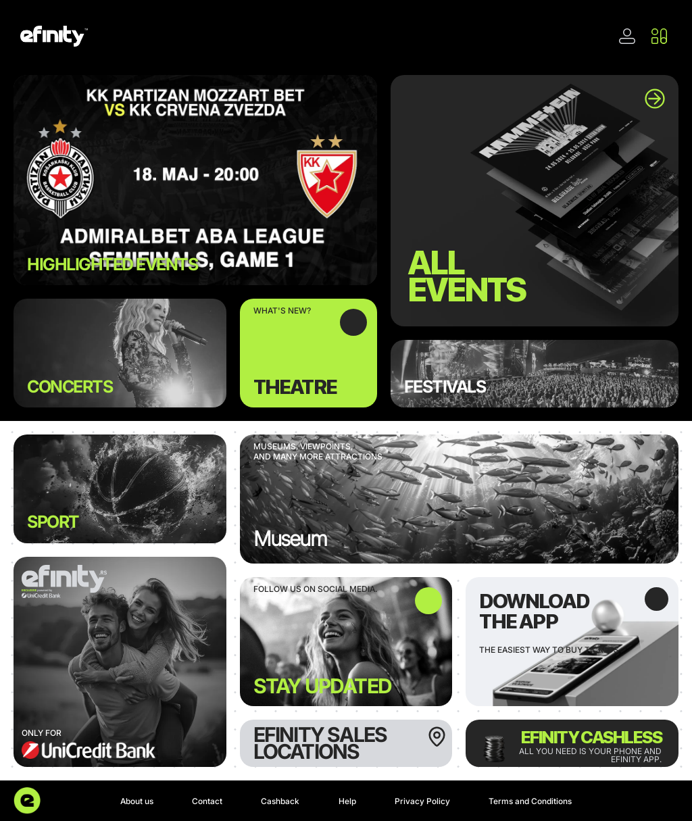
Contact (207, 801)
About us (136, 801)
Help (347, 801)
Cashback (280, 801)
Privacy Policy (422, 801)
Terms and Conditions (530, 801)
